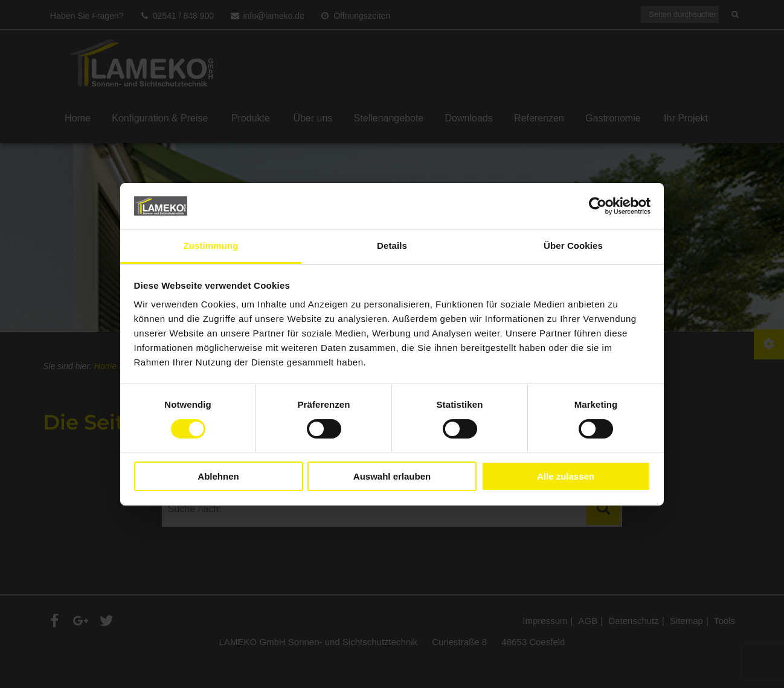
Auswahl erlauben (392, 476)
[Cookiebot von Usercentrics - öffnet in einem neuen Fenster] (598, 206)
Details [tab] (392, 245)
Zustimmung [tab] (211, 245)
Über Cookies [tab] (573, 245)
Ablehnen (218, 476)
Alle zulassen (565, 476)
